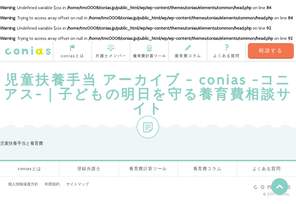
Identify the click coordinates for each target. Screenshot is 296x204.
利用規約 (52, 184)
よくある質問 (226, 51)
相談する (271, 50)
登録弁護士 (110, 51)
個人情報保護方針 (23, 184)
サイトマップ (77, 184)
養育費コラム (187, 51)
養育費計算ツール (149, 51)
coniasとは (72, 51)
